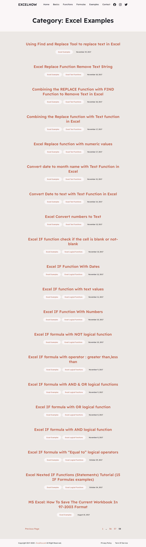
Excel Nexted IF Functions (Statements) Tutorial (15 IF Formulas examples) (73, 477)
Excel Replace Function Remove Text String (73, 66)
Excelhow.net (41, 543)
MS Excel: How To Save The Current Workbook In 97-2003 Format (73, 504)
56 (110, 528)
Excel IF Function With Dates (73, 266)
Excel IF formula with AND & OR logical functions (73, 384)
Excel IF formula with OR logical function (73, 407)
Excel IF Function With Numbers (73, 311)
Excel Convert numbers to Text (73, 216)
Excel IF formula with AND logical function (73, 429)
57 (115, 528)
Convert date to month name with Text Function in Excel (73, 169)
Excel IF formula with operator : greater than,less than (73, 359)
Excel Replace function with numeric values (73, 144)
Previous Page (32, 528)
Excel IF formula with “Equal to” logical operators (73, 452)
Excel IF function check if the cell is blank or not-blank (73, 241)
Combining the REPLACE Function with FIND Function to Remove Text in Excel (73, 91)
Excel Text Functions (73, 75)
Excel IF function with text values (73, 289)
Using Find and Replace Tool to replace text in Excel (73, 44)
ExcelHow (27, 5)
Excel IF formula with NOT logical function (73, 334)
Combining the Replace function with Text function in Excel (73, 119)
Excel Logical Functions (73, 252)
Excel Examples (64, 52)
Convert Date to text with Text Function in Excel (73, 194)
